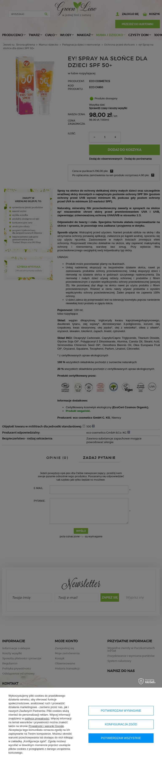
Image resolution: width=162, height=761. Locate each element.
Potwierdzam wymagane (121, 710)
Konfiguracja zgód (121, 724)
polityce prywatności (37, 718)
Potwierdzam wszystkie (121, 738)
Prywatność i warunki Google (46, 726)
